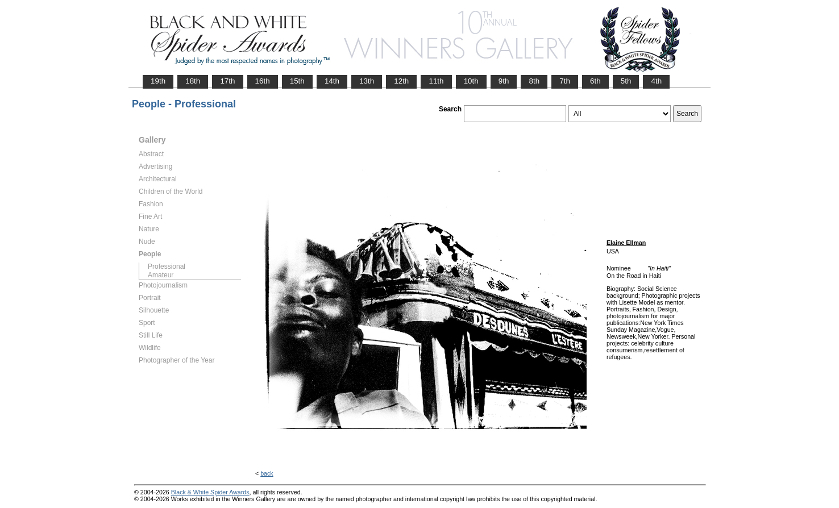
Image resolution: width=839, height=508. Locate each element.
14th (332, 81)
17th (227, 81)
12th (401, 81)
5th (626, 81)
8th (534, 81)
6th (595, 81)
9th (504, 81)
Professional (166, 266)
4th (656, 81)
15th (297, 81)
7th (564, 81)
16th (262, 81)
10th (471, 81)
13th (366, 81)
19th (158, 81)
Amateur (160, 275)
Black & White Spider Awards (210, 492)
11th (436, 81)
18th (192, 81)
